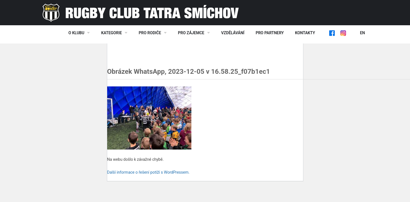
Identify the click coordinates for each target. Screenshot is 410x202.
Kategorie (111, 33)
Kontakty (305, 33)
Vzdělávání (232, 33)
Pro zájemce (191, 33)
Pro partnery (270, 33)
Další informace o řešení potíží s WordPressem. (148, 172)
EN (362, 33)
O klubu (76, 33)
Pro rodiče (150, 33)
